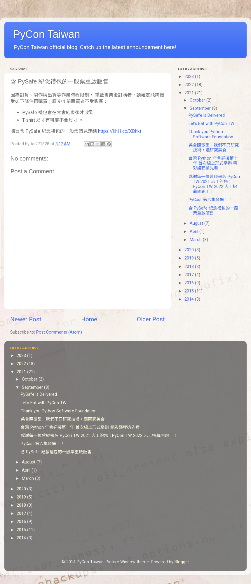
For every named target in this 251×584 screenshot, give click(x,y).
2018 (189, 266)
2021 (189, 92)
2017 (189, 274)
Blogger (182, 561)
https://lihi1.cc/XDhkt (119, 131)
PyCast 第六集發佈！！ (210, 199)
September (201, 108)
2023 (189, 76)
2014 (189, 299)
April (194, 231)
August (197, 223)
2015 (189, 291)
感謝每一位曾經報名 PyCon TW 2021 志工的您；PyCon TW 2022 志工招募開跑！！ (214, 184)
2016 (189, 282)
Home (89, 319)
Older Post (151, 319)
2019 (189, 258)
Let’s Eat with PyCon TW (211, 123)
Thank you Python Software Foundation (211, 134)
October (198, 100)
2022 (189, 84)
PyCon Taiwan (46, 34)
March (196, 239)
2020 (189, 249)
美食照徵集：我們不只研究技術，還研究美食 (214, 148)
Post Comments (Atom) (59, 332)
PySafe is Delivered (207, 115)
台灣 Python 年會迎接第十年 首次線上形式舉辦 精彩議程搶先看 (213, 163)
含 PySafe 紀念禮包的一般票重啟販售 (213, 211)
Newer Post (25, 319)
